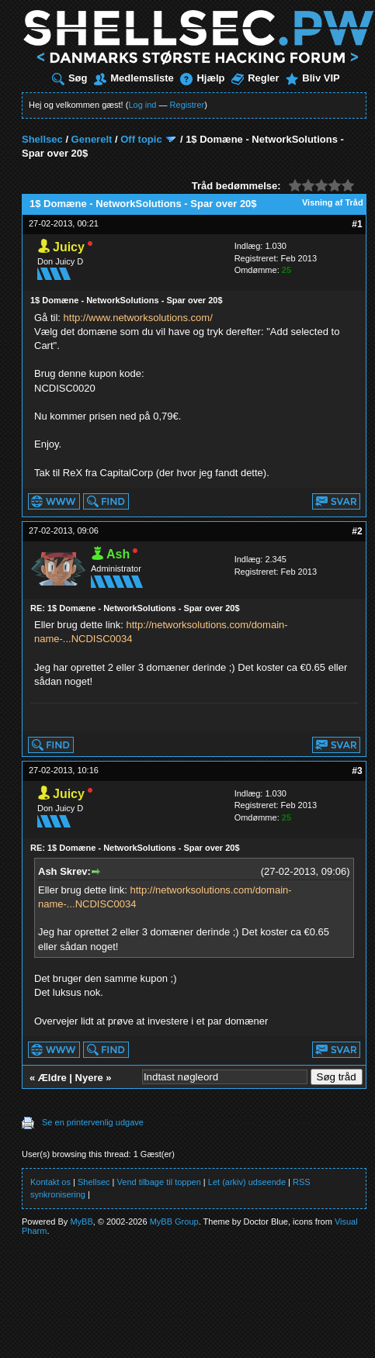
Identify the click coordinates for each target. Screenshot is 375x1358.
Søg (70, 78)
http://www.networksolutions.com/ (138, 317)
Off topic (140, 139)
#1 (357, 224)
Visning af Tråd (332, 202)
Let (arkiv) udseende (247, 1182)
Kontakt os (50, 1182)
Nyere (89, 1077)
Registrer (187, 104)
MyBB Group (174, 1221)
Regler (255, 78)
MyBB (81, 1221)
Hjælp (202, 78)
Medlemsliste (134, 78)
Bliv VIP (312, 78)
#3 (357, 770)
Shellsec (42, 139)
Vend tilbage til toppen (159, 1182)
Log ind (142, 104)
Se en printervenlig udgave (93, 1122)
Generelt (92, 139)
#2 (357, 531)
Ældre (52, 1077)
